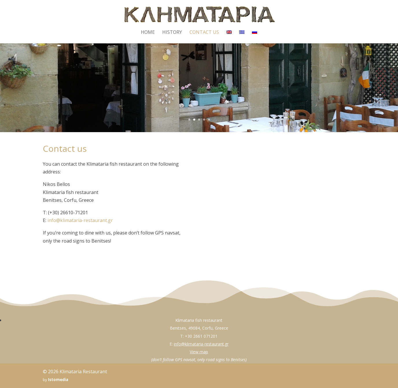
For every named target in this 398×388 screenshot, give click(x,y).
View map (199, 351)
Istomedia (58, 379)
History (172, 32)
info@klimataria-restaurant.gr (80, 220)
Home (148, 32)
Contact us (204, 32)
